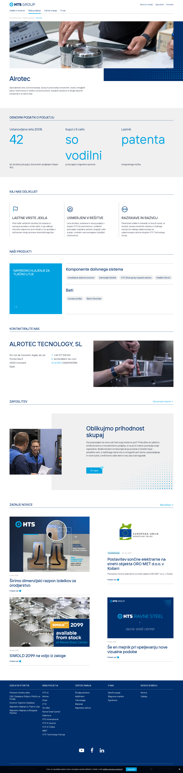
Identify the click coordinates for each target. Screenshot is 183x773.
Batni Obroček (94, 310)
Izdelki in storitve (17, 10)
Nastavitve (131, 769)
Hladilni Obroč (163, 289)
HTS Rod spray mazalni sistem (136, 289)
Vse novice (166, 516)
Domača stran (15, 18)
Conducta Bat (75, 310)
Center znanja (50, 10)
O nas (63, 10)
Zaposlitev (159, 4)
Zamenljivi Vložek (107, 289)
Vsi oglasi (96, 481)
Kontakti (169, 4)
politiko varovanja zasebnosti (112, 769)
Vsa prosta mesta (163, 413)
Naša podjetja (34, 10)
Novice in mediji (146, 4)
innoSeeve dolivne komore (81, 289)
